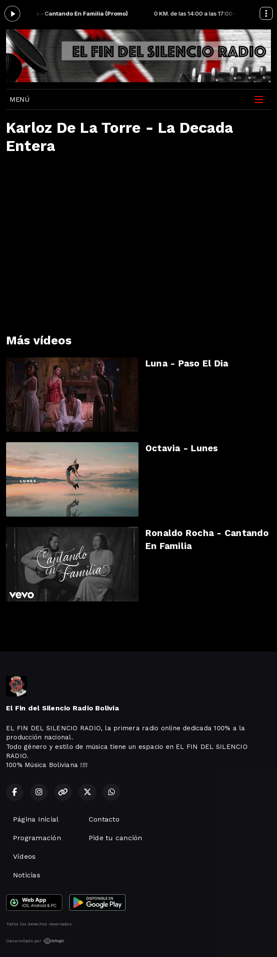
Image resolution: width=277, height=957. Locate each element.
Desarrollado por (35, 941)
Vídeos (24, 856)
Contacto (104, 819)
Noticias (26, 875)
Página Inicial (35, 819)
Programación (37, 838)
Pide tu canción (115, 838)
